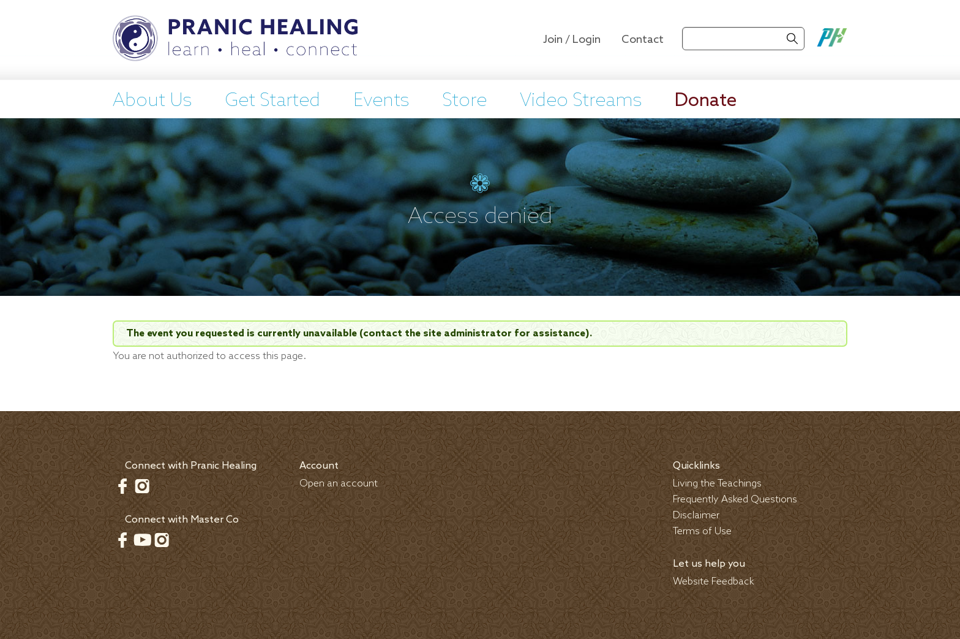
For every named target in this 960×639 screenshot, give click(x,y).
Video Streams (581, 101)
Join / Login (572, 40)
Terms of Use (702, 531)
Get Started (272, 101)
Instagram (142, 486)
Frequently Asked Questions (735, 499)
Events (381, 101)
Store (464, 101)
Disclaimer (696, 515)
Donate (706, 101)
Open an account (338, 484)
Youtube (142, 540)
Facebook (122, 486)
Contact (642, 40)
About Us (152, 101)
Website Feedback (713, 582)
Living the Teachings (717, 484)
